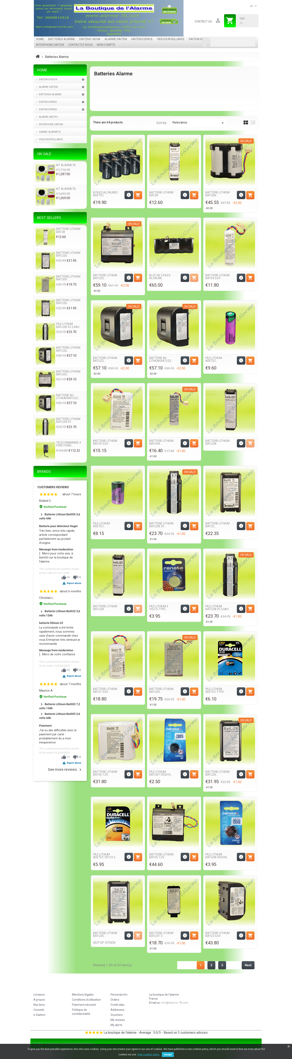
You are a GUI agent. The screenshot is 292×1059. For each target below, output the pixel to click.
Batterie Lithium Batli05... (161, 690)
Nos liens (39, 1004)
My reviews (118, 1020)
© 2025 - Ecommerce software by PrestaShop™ (63, 1043)
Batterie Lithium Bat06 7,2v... (105, 773)
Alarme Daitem (116, 39)
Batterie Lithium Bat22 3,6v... (217, 934)
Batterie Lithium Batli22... (105, 359)
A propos (39, 999)
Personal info (119, 994)
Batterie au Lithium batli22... (161, 359)
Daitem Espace (142, 39)
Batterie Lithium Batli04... (161, 442)
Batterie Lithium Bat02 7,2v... (161, 856)
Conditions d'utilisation (86, 999)
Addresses (117, 1009)
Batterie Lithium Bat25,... (217, 525)
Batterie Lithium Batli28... (217, 442)
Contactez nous (80, 44)
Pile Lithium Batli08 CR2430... (217, 856)
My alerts (116, 1025)
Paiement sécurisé (84, 1004)
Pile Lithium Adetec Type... (215, 690)
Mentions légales (83, 994)
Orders (115, 999)
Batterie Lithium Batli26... (217, 773)
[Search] (228, 42)
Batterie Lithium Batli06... (217, 194)
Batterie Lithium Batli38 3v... (161, 525)
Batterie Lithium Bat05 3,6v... (105, 442)
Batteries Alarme (61, 39)
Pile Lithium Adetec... (213, 359)
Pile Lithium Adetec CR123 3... (105, 856)
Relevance (198, 123)
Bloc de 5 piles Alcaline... (160, 277)
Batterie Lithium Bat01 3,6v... (105, 690)
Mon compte (106, 44)
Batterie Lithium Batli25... (105, 934)
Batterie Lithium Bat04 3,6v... (217, 277)
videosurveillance (171, 39)
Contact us (203, 21)
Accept (168, 1054)
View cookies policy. (148, 1054)
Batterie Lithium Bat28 (161, 194)
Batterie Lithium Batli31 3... (161, 934)
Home (40, 39)
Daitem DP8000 (199, 39)
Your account (124, 987)
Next (248, 965)
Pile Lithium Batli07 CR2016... (161, 773)
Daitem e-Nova (89, 39)
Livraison (39, 994)
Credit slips (118, 1004)
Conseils (38, 1009)
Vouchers (117, 1014)
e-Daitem (39, 1014)
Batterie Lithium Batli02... (105, 277)
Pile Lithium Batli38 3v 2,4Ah (217, 608)
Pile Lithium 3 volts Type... (158, 608)
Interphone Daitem (50, 44)
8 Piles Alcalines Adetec (105, 194)
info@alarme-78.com (174, 1002)
